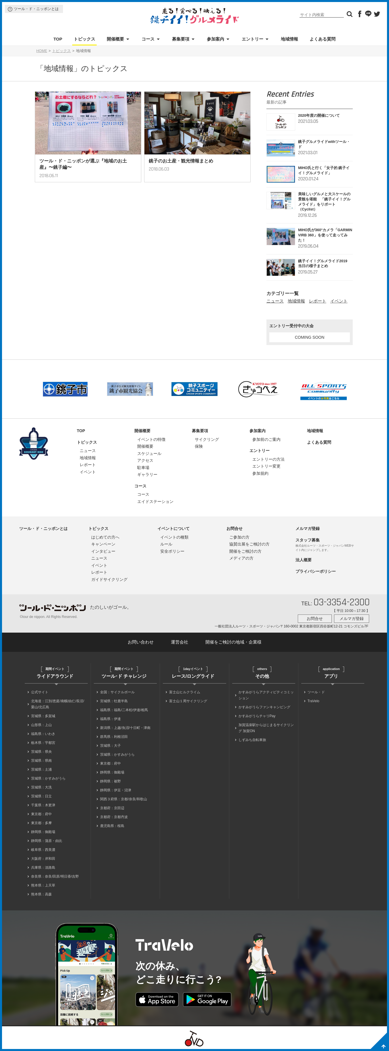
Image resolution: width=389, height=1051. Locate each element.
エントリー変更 (266, 466)
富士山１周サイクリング (188, 701)
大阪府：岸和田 (43, 859)
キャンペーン (103, 544)
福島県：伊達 (110, 719)
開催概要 (115, 39)
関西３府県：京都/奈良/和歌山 (123, 799)
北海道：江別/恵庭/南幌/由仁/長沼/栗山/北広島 (57, 704)
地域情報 (289, 39)
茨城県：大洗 (41, 787)
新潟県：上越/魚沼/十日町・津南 (125, 728)
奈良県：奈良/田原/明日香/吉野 (55, 876)
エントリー (252, 39)
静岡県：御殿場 (43, 832)
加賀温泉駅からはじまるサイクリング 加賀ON (266, 728)
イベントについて (173, 528)
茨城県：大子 (110, 746)
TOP (58, 39)
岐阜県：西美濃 (43, 850)
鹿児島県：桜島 (112, 826)
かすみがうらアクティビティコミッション (266, 695)
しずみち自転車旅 (252, 740)
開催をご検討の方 (245, 551)
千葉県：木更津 (43, 805)
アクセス (145, 460)
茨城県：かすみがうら (48, 778)
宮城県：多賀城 (43, 716)
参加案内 (215, 39)
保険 (199, 446)
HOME (41, 51)
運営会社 (179, 642)
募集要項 (180, 39)
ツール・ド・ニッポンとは (36, 9)
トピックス (84, 39)
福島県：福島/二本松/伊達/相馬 (124, 710)
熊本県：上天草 (43, 885)
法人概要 (303, 560)
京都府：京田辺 (112, 808)
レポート (317, 300)
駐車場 (143, 467)
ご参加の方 (239, 537)
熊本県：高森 (41, 894)
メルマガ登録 (307, 528)
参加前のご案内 (266, 439)
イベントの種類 (174, 537)
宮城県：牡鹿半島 (114, 701)
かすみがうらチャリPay (257, 716)
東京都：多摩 (41, 823)
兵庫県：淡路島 (43, 868)
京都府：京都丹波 (114, 817)
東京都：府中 (41, 814)
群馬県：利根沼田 (114, 737)
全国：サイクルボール (117, 692)
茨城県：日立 (41, 796)
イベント (339, 300)
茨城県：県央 (41, 752)
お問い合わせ (141, 642)
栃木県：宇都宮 (43, 743)
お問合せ (234, 528)
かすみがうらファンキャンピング (264, 707)
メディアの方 (241, 558)
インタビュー (103, 551)
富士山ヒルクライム (184, 692)
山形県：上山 (41, 725)
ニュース (275, 300)
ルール (166, 544)
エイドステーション (155, 501)
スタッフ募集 (307, 540)
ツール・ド (316, 692)
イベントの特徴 (151, 439)
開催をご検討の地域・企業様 (233, 642)
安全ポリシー (172, 551)
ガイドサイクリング (109, 579)
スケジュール (149, 453)
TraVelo (313, 701)
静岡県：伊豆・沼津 (115, 790)
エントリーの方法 (268, 459)
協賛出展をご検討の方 (249, 544)
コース (148, 39)
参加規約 (260, 473)
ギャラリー (147, 474)
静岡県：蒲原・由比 (46, 841)
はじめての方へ (105, 537)
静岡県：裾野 (110, 781)
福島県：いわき (43, 734)
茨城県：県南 (41, 761)
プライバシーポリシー (315, 571)
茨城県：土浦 (41, 769)
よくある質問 (322, 39)
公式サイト (39, 692)
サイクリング (207, 439)
